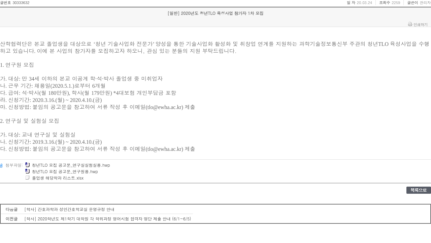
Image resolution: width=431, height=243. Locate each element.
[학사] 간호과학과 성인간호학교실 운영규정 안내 (69, 209)
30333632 (20, 2)
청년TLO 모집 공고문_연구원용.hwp (61, 171)
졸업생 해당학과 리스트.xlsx (54, 178)
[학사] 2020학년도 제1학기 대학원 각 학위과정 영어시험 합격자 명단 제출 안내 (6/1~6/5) (107, 218)
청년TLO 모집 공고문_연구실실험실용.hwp (67, 165)
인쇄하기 (420, 24)
